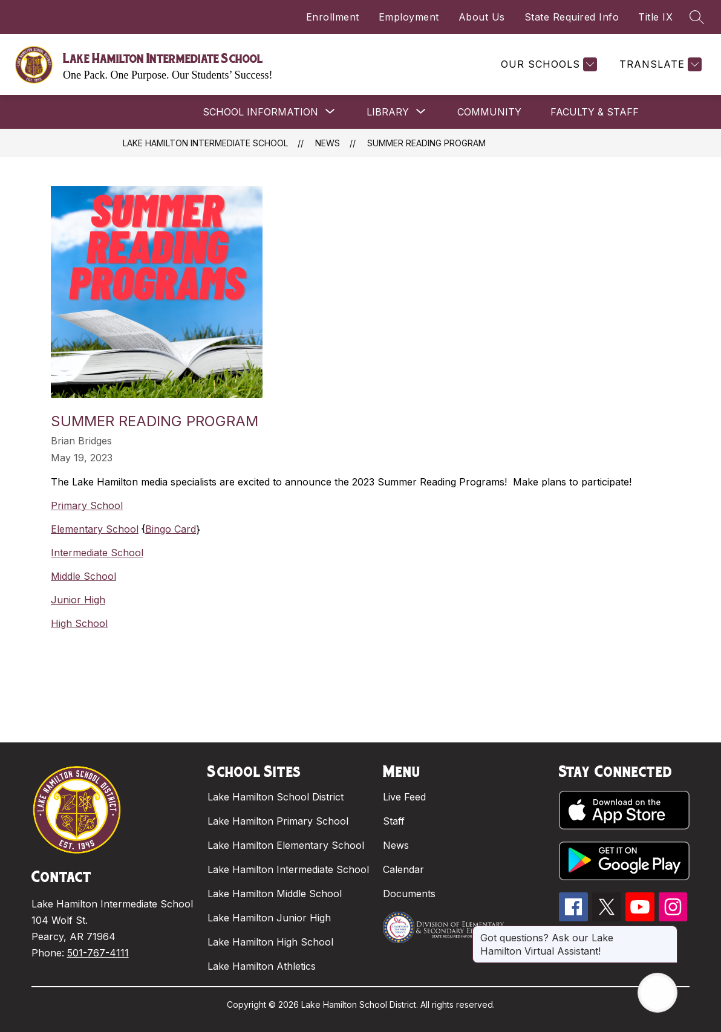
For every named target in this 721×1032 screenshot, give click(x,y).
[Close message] (667, 931)
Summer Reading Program (426, 143)
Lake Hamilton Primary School (277, 821)
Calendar (403, 869)
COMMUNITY (489, 112)
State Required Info (571, 17)
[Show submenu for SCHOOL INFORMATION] (260, 112)
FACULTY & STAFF (594, 112)
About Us (481, 17)
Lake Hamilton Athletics (261, 966)
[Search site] (697, 17)
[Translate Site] (659, 64)
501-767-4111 (98, 953)
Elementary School (95, 529)
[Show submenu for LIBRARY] (388, 112)
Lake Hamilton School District (275, 797)
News (327, 143)
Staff (394, 821)
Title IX (655, 17)
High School (79, 623)
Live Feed (404, 797)
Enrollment (332, 17)
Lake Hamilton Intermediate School (205, 143)
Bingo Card (170, 529)
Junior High (78, 600)
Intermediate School (97, 553)
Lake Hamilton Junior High (269, 918)
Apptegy (387, 1015)
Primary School (87, 505)
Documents (409, 894)
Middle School (83, 576)
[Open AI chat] (657, 993)
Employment (409, 17)
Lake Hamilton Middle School (274, 894)
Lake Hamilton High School (270, 942)
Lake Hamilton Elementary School (285, 845)
